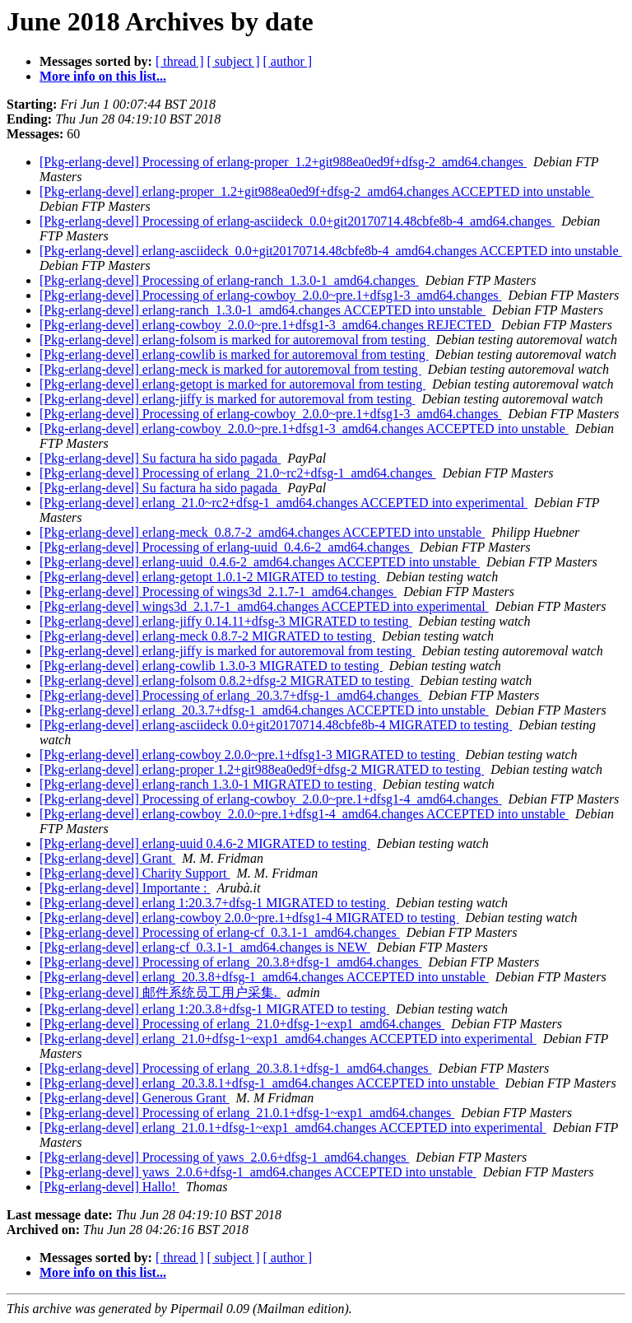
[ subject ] (233, 61)
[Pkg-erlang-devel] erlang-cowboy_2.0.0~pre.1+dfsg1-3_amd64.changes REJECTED (267, 325)
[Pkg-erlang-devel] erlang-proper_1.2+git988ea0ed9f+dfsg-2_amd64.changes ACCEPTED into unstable (316, 191)
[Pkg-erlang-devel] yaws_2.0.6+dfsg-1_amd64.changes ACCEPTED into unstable (258, 1172)
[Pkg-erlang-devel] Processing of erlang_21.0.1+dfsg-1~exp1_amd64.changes (247, 1113)
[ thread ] (180, 61)
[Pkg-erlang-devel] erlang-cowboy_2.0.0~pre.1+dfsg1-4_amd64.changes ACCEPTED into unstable (304, 814)
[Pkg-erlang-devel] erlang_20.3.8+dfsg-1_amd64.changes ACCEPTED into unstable (264, 977)
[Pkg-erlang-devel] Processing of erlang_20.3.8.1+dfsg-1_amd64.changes (235, 1068)
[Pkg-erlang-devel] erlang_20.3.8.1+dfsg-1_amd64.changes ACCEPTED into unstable (269, 1083)
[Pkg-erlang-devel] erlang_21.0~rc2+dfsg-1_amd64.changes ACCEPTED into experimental (283, 503)
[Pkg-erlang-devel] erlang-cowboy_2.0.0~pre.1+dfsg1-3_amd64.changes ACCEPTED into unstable (304, 429)
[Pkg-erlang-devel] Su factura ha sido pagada (160, 458)
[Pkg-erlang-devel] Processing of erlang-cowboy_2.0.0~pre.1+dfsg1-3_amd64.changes (271, 295)
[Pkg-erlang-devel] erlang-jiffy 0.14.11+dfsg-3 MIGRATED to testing (225, 621)
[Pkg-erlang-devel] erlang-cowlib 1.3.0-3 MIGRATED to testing (211, 666)
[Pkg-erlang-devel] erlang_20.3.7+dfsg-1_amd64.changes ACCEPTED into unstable (264, 710)
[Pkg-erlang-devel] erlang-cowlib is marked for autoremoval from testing (234, 354)
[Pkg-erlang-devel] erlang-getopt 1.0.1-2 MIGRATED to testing (209, 577)
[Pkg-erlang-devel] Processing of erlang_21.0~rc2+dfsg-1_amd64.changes (238, 473)
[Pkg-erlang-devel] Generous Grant (135, 1098)
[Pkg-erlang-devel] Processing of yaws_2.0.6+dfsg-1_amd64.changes (224, 1157)
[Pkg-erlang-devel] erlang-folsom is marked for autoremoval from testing (235, 340)
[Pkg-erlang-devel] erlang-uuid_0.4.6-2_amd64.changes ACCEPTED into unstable (260, 562)
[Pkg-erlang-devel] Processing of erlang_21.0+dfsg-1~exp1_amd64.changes (242, 1024)
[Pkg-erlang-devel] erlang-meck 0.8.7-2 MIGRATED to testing (207, 636)
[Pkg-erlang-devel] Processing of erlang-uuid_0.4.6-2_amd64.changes (226, 547)
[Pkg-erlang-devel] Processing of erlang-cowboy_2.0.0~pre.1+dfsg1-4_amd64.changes (271, 799)
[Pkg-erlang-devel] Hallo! (109, 1187)
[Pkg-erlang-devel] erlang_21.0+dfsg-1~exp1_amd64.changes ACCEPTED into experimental (288, 1039)
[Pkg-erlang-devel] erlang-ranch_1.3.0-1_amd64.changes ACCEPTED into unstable (263, 310)
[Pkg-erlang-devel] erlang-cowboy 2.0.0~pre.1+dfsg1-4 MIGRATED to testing (249, 918)
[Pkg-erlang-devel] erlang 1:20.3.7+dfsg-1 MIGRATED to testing (214, 903)
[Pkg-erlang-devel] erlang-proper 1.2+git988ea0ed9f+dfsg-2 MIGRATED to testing (262, 769)
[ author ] (288, 61)
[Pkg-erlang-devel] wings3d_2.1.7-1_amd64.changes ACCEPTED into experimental (264, 606)
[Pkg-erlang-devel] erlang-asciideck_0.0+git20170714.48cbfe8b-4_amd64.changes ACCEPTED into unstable (331, 251)
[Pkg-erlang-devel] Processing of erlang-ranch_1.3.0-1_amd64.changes (229, 280)
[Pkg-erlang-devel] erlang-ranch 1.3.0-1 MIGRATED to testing (208, 784)
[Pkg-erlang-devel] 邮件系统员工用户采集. (160, 992)
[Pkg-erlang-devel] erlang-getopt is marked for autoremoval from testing (232, 384)
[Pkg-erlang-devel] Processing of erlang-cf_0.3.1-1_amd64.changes (220, 932)
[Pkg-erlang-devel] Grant (107, 858)
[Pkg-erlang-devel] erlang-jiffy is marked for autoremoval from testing (227, 399)
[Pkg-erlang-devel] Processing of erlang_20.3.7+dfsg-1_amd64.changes (230, 695)
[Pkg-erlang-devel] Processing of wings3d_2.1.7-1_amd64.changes (218, 592)
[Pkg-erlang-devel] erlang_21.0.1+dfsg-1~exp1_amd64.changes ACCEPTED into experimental (293, 1127)
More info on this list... (103, 76)
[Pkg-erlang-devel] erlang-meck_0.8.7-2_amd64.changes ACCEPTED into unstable (262, 532)
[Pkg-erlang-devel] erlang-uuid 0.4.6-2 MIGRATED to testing (205, 843)
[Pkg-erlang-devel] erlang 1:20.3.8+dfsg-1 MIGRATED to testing (214, 1009)
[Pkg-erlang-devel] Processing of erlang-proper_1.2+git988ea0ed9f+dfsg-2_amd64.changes (283, 162)
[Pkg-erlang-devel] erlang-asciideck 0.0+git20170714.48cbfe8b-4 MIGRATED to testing (276, 725)
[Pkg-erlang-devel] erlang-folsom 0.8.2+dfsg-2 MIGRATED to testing (226, 680)
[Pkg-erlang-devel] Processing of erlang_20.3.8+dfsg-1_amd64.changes (230, 962)
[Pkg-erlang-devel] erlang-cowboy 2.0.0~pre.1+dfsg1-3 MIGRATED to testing (249, 755)
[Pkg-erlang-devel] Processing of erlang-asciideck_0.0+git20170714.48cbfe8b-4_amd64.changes (297, 221)
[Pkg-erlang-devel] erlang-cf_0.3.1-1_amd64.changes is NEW (205, 947)
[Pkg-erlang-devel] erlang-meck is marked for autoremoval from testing (230, 369)
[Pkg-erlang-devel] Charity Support (135, 873)
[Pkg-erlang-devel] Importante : (125, 888)
